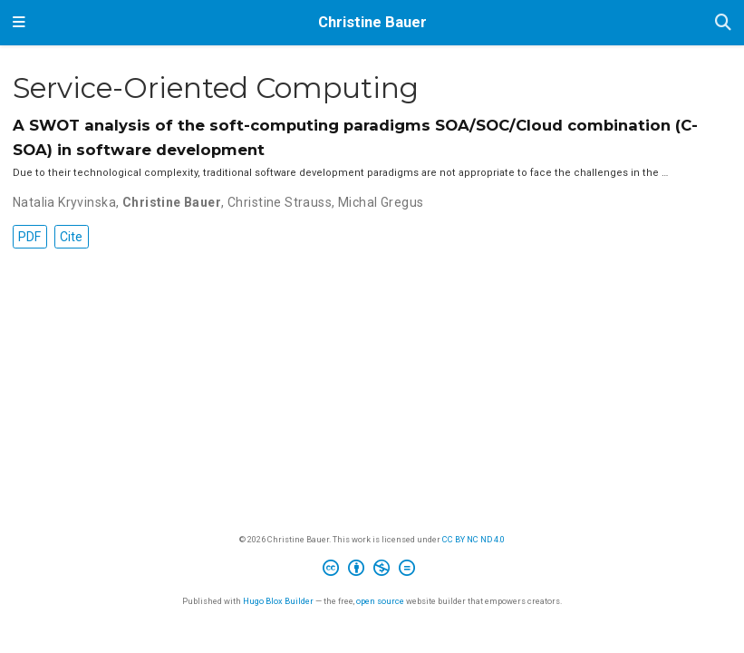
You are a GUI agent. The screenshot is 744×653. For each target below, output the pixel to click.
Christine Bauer (372, 22)
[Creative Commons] (372, 570)
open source (380, 601)
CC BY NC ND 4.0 (473, 539)
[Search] (723, 23)
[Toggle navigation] (19, 23)
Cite (71, 236)
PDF (29, 236)
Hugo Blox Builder (278, 601)
